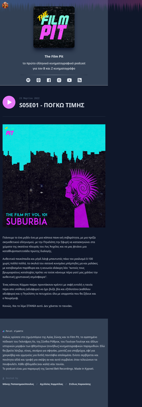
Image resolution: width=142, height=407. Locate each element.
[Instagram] (59, 80)
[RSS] (79, 80)
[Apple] (38, 80)
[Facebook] (48, 80)
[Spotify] (28, 80)
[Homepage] (54, 27)
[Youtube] (69, 80)
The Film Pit (54, 56)
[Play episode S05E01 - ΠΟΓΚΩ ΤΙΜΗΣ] (9, 102)
